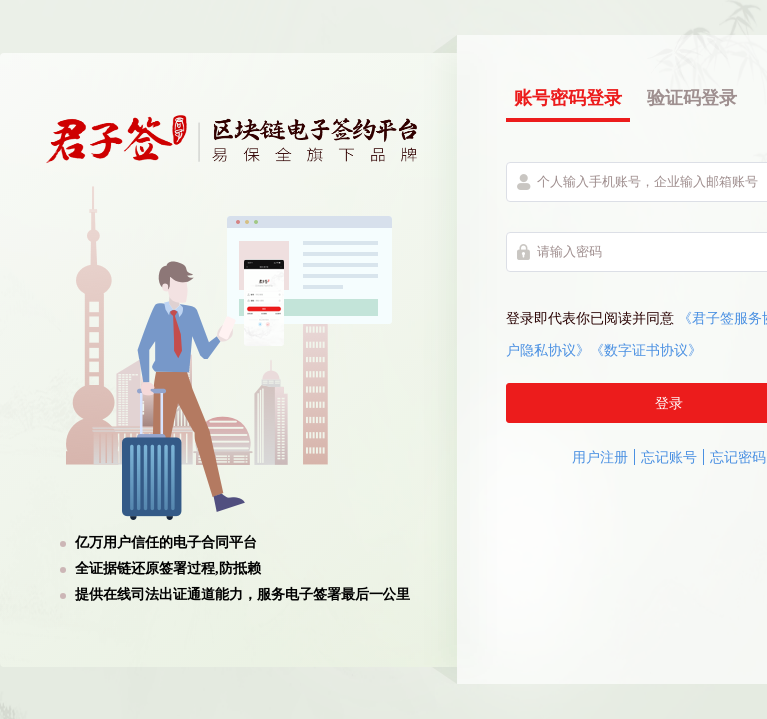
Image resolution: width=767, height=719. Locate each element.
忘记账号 (669, 457)
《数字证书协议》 (646, 350)
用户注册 (600, 457)
